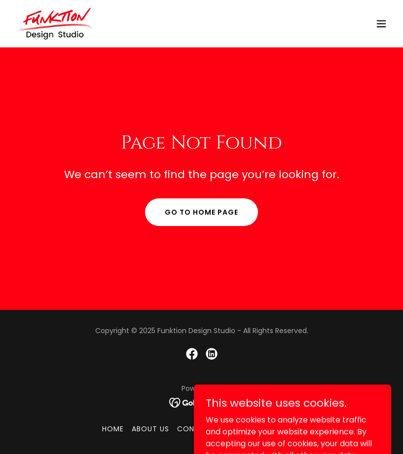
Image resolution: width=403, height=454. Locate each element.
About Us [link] (150, 429)
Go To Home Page (201, 212)
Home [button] (113, 429)
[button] (381, 24)
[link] (55, 23)
